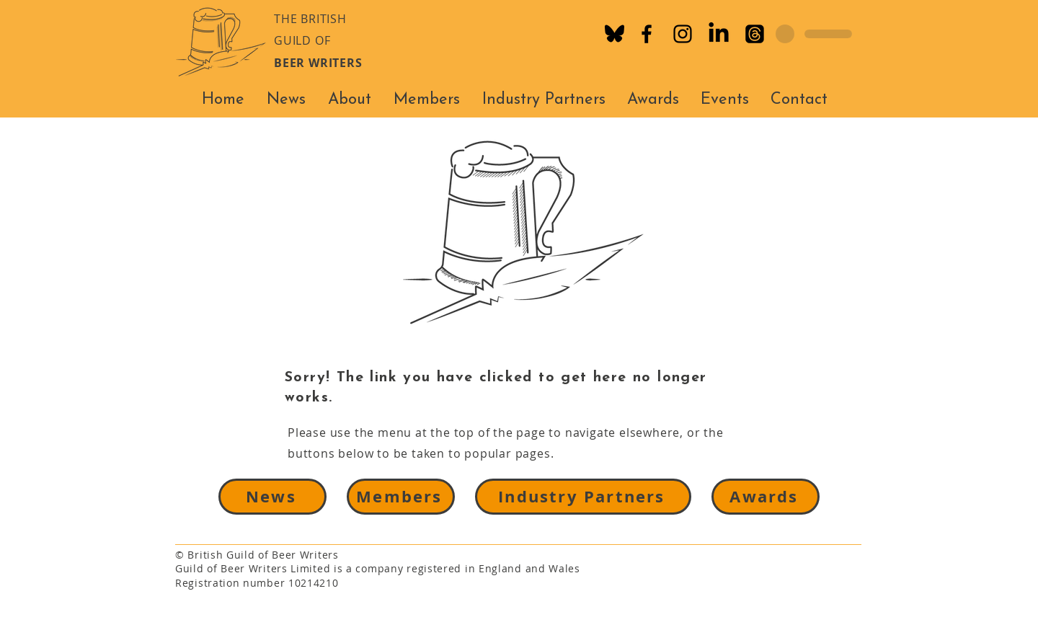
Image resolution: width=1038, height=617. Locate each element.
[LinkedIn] (718, 34)
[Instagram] (682, 34)
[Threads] (754, 34)
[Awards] (765, 497)
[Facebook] (646, 34)
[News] (272, 497)
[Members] (401, 497)
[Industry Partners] (583, 497)
